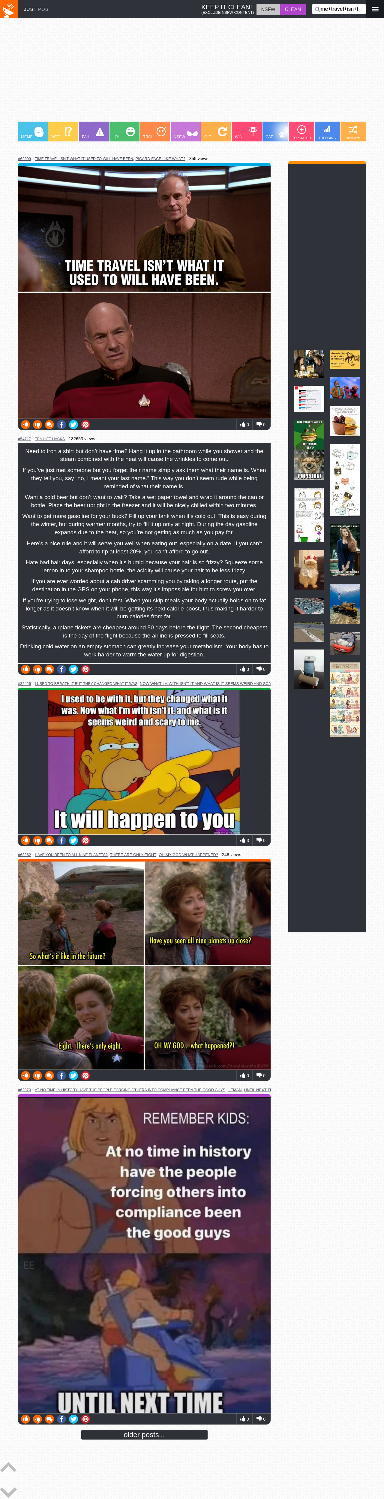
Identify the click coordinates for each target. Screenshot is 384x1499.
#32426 (24, 683)
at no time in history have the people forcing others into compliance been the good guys (130, 1090)
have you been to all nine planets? (71, 855)
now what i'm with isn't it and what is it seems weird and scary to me (215, 683)
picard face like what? (160, 158)
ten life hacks (50, 439)
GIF (215, 133)
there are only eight (133, 854)
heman (235, 1090)
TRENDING (327, 132)
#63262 (24, 854)
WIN (246, 133)
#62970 (24, 1090)
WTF (61, 133)
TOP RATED (301, 132)
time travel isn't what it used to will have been (84, 159)
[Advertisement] (192, 73)
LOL (123, 133)
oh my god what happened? (188, 854)
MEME (32, 133)
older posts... (144, 1435)
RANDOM (353, 132)
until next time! (261, 1090)
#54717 (24, 439)
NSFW (186, 133)
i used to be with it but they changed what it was (86, 684)
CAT (278, 133)
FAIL (93, 133)
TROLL (154, 133)
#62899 (24, 158)
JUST (38, 9)
